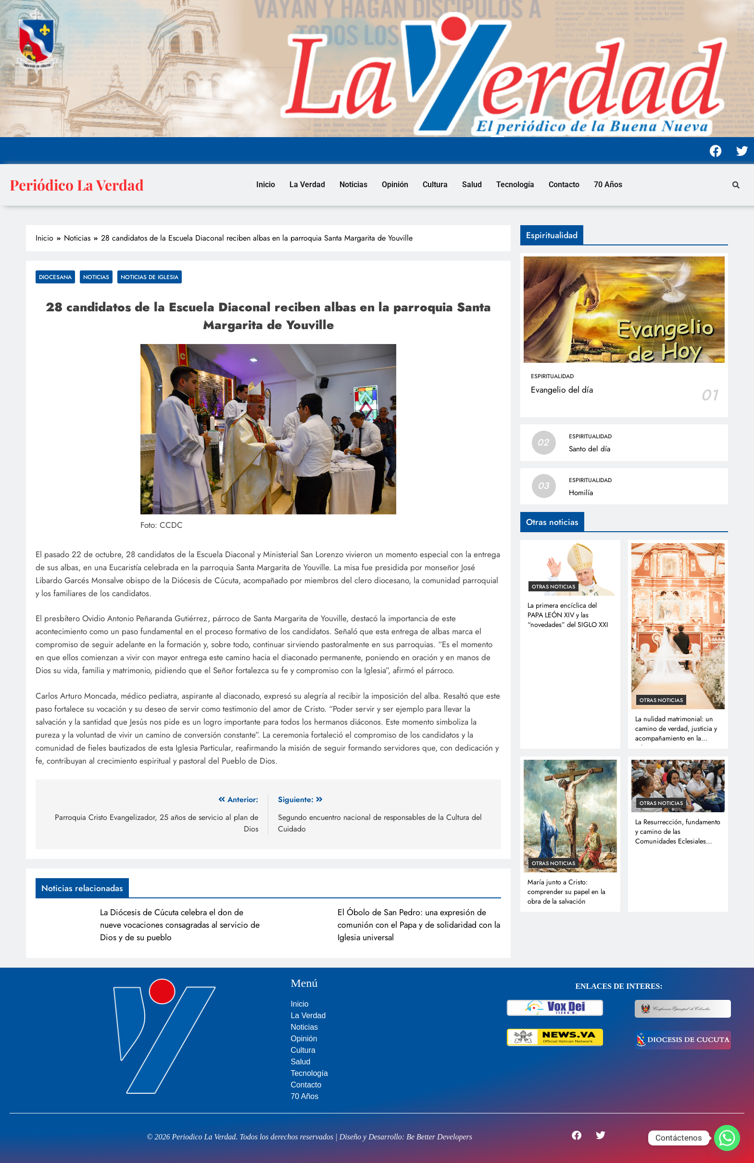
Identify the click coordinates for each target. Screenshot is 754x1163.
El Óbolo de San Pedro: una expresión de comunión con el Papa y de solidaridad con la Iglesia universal (419, 925)
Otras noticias (553, 586)
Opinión (395, 184)
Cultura (435, 184)
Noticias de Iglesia (149, 277)
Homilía (581, 492)
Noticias (353, 184)
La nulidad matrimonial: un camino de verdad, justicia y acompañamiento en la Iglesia (676, 733)
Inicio (265, 184)
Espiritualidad (552, 376)
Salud (472, 184)
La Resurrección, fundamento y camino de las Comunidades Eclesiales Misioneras (677, 836)
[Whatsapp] (727, 1138)
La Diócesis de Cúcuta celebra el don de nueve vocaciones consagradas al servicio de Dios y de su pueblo (180, 925)
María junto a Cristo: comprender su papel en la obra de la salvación (566, 891)
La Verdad (307, 184)
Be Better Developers (439, 1137)
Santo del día (589, 449)
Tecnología (515, 184)
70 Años (608, 184)
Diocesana (55, 277)
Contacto (564, 184)
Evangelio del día (562, 389)
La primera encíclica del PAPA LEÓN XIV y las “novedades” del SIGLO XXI (568, 615)
